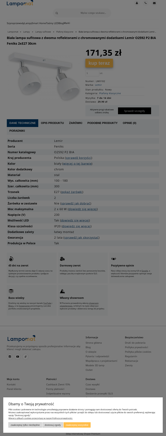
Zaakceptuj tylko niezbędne (25, 425)
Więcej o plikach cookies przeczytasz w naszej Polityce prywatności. (40, 418)
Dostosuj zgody (53, 425)
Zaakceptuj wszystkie (77, 425)
